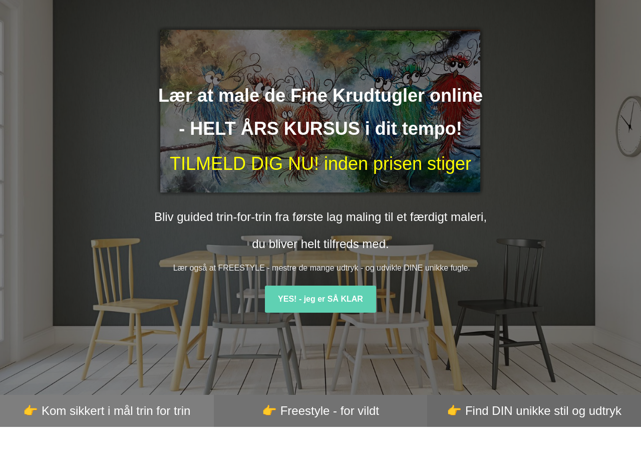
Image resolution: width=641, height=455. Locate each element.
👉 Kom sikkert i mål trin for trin (106, 410)
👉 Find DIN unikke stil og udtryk (534, 410)
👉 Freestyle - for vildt (320, 410)
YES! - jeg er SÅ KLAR (320, 299)
